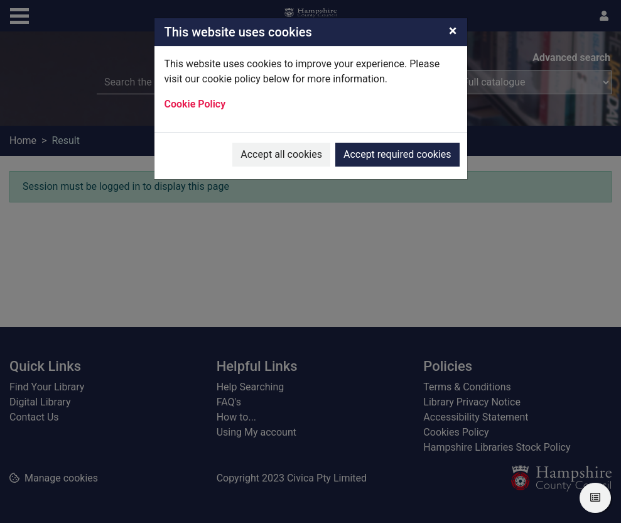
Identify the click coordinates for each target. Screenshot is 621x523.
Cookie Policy (195, 104)
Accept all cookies (281, 154)
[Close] (453, 30)
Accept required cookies (397, 154)
